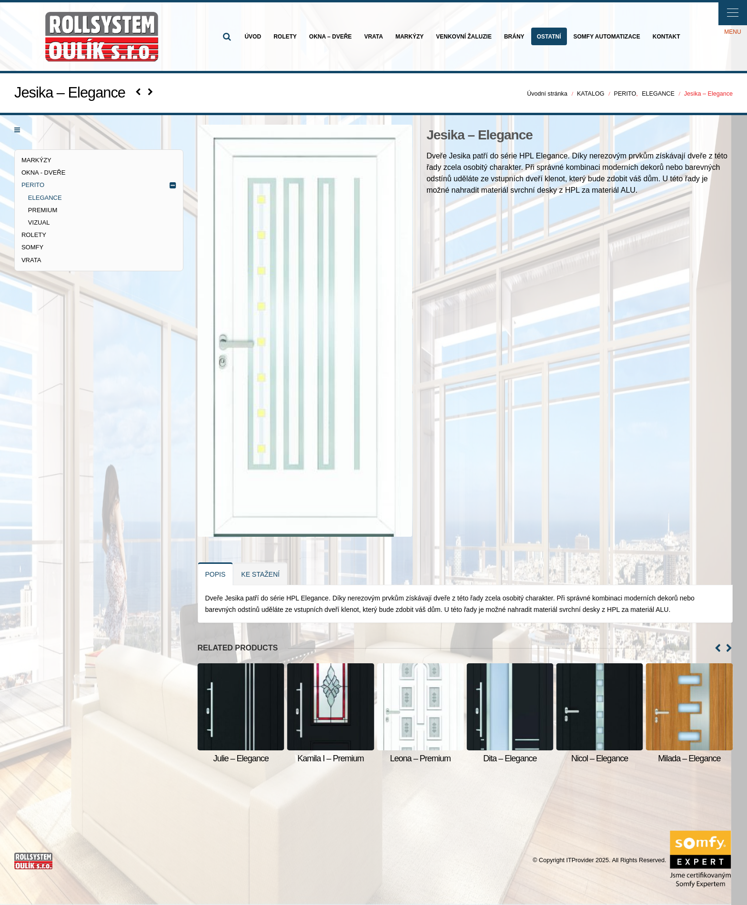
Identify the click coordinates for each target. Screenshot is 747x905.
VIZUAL (39, 222)
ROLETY (285, 36)
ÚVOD (252, 36)
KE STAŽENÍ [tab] (260, 574)
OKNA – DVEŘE (330, 36)
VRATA (373, 36)
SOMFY (32, 247)
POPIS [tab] (215, 574)
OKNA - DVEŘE (43, 172)
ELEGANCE (45, 197)
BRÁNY (514, 36)
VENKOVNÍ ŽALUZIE (464, 36)
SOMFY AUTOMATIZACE (607, 36)
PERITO (32, 184)
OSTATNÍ (549, 36)
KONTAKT (666, 36)
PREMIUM (42, 210)
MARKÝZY (409, 36)
